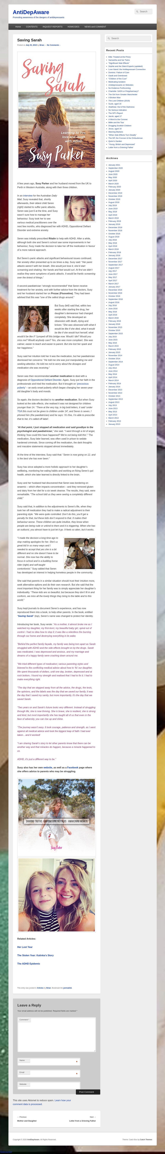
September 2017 (116, 265)
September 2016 (116, 299)
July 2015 (113, 337)
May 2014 (113, 374)
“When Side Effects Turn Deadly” (123, 135)
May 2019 (113, 212)
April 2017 (113, 280)
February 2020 (115, 187)
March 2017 (114, 284)
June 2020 (113, 174)
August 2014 (114, 365)
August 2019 (114, 202)
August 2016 (114, 302)
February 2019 (115, 221)
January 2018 (114, 255)
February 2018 (115, 252)
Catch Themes (146, 1140)
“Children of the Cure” (118, 79)
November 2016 (115, 293)
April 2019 (113, 215)
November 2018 (115, 230)
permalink (67, 988)
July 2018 (113, 240)
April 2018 (113, 246)
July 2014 (113, 368)
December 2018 (115, 227)
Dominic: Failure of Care (119, 72)
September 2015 (116, 333)
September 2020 (116, 168)
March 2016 (114, 318)
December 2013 (115, 390)
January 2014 (114, 387)
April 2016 (113, 315)
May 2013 (113, 411)
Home (18, 27)
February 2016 (115, 321)
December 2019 (115, 193)
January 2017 (114, 287)
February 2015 (115, 349)
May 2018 (113, 243)
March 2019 (114, 218)
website (47, 767)
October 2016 (114, 296)
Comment (24, 1020)
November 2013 (115, 393)
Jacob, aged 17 (115, 116)
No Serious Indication (118, 110)
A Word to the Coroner (118, 119)
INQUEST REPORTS (52, 27)
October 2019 (114, 199)
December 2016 (115, 290)
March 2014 (114, 380)
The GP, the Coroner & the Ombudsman (126, 138)
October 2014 (114, 358)
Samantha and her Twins (119, 60)
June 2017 (113, 274)
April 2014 (113, 377)
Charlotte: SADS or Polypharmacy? (124, 91)
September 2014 (116, 362)
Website (23, 1084)
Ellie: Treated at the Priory (120, 57)
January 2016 (114, 324)
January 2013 (114, 424)
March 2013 (114, 418)
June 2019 (113, 208)
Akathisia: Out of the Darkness (122, 107)
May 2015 (113, 343)
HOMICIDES (73, 27)
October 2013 (114, 396)
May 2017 (113, 277)
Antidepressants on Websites (121, 85)
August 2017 (114, 268)
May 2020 (113, 177)
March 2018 (114, 249)
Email (22, 1072)
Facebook (72, 767)
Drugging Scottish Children (120, 125)
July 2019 (113, 205)
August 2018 (114, 237)
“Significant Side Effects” (119, 63)
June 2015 (113, 340)
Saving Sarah (25, 616)
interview (28, 195)
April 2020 (113, 180)
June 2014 (113, 371)
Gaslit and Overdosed (118, 75)
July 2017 (113, 271)
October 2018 (114, 234)
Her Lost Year (25, 947)
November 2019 (115, 196)
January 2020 (114, 190)
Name (22, 1060)
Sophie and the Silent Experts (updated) (126, 66)
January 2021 (114, 165)
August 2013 (114, 402)
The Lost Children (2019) (119, 101)
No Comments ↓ (53, 45)
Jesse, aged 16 (115, 129)
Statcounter (6, 1152)
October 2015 (114, 330)
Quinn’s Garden (115, 141)
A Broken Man (115, 97)
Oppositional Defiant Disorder (46, 380)
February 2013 (115, 421)
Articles (40, 988)
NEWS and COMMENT (95, 27)
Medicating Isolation (117, 82)
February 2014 (115, 383)
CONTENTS (32, 27)
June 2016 (113, 308)
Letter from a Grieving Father (121, 147)
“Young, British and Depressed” (122, 144)
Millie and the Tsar (116, 122)
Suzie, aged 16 (115, 104)
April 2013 (113, 415)
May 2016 (113, 312)
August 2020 (114, 171)
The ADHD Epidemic (28, 963)
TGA (19, 411)
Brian (42, 45)
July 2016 (113, 305)
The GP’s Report (116, 113)
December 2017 (115, 258)
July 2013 (113, 405)
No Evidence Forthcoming (120, 88)
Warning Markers (116, 132)
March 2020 (114, 184)
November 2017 (115, 262)
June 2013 (113, 408)
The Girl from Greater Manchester (123, 94)
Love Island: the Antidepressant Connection (127, 69)
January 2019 (114, 224)
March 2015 (114, 346)
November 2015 (115, 327)
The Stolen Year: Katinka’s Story (35, 955)
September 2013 (116, 399)
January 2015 (114, 352)
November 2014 (115, 355)
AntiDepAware (31, 12)
